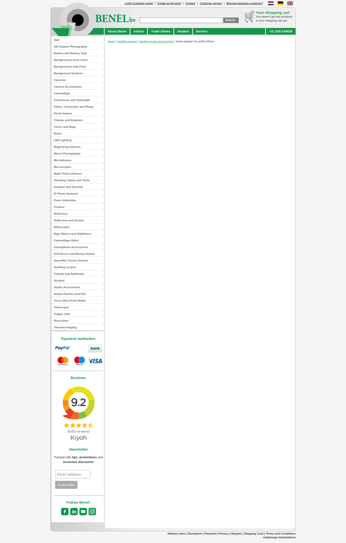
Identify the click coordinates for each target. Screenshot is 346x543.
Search (230, 20)
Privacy (224, 533)
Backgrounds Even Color (71, 59)
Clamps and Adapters (68, 120)
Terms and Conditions (281, 533)
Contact (190, 3)
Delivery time (176, 533)
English (290, 3)
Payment (210, 533)
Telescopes (61, 307)
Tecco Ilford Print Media (70, 300)
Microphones (63, 160)
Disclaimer (195, 533)
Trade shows (160, 31)
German (280, 3)
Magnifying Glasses (67, 146)
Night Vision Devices (68, 173)
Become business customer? (245, 3)
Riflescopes (62, 227)
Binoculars (61, 320)
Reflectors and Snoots (69, 220)
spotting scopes (127, 41)
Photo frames (63, 113)
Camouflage (62, 93)
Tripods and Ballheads (69, 273)
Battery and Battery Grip (70, 53)
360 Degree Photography (71, 46)
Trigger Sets (62, 313)
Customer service (211, 3)
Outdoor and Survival (68, 186)
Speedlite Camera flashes (71, 260)
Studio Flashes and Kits (70, 293)
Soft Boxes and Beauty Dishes (74, 253)
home (111, 41)
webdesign (270, 537)
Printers (59, 207)
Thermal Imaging (65, 327)
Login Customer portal (139, 3)
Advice (139, 31)
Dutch (271, 3)
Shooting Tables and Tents (72, 180)
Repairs (236, 533)
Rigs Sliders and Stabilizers (72, 233)
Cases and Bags (65, 126)
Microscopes (62, 166)
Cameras (60, 79)
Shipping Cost (253, 533)
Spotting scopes (65, 267)
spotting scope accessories (156, 41)
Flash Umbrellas (65, 200)
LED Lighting (63, 140)
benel (94, 19)
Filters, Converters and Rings (74, 106)
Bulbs (58, 133)
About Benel (117, 31)
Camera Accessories (68, 86)
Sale (57, 39)
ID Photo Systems (66, 193)
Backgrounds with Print (70, 66)
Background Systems (68, 73)
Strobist (59, 280)
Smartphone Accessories (71, 247)
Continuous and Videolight (72, 100)
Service (202, 31)
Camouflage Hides (66, 240)
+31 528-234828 (280, 31)
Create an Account (169, 3)
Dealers (183, 31)
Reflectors (61, 213)
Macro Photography (67, 153)
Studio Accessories (67, 287)
